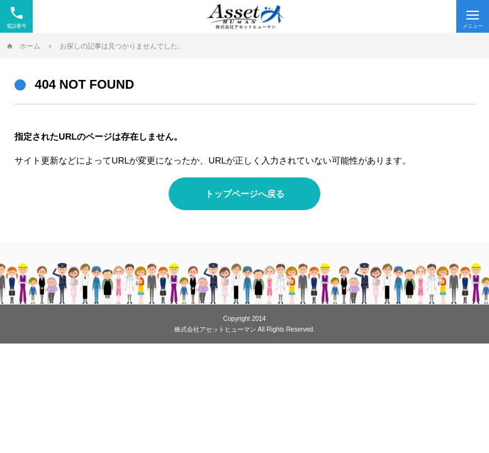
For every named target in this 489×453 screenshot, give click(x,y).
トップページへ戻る (244, 194)
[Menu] (472, 16)
